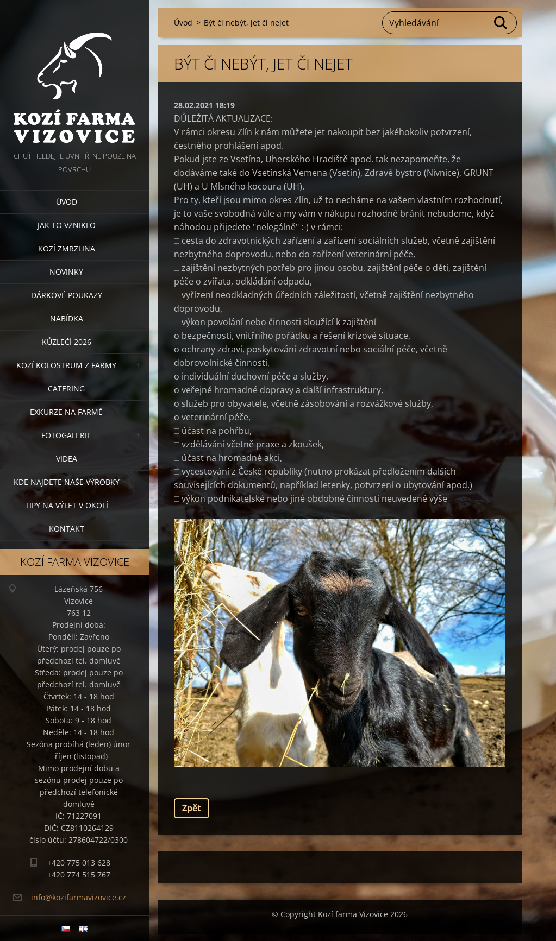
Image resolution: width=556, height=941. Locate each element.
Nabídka (66, 318)
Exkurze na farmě (66, 412)
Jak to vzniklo (67, 225)
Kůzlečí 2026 (66, 342)
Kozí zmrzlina (66, 248)
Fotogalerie (66, 435)
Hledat (501, 23)
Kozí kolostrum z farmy (66, 365)
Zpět (191, 808)
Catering (66, 388)
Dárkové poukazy (66, 295)
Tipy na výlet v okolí (66, 505)
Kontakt (66, 528)
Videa (66, 458)
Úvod (66, 202)
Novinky (66, 272)
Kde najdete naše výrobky (67, 482)
